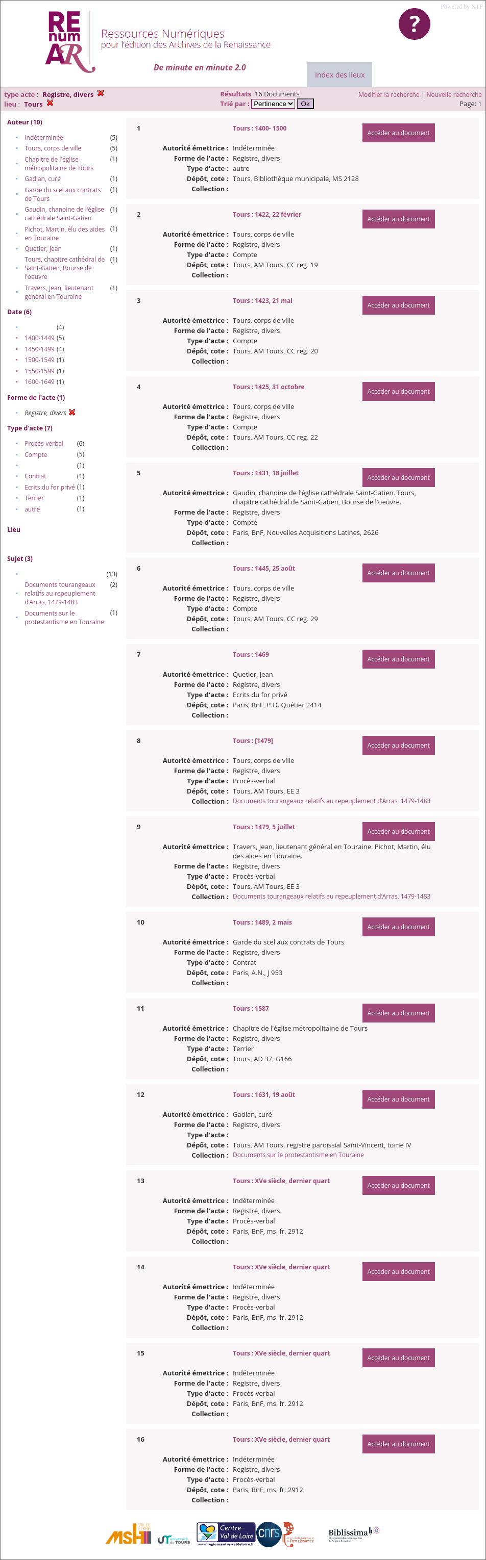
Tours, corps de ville (53, 148)
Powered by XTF (462, 6)
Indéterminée (44, 137)
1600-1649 (40, 381)
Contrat (35, 476)
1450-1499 (40, 349)
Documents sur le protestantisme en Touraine (64, 617)
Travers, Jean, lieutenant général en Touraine (59, 292)
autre (32, 509)
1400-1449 (40, 338)
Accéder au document (399, 133)
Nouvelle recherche (454, 94)
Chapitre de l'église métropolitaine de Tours (59, 163)
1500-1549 (40, 359)
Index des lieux (339, 75)
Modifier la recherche (388, 94)
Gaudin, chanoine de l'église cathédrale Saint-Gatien (64, 213)
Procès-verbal (44, 443)
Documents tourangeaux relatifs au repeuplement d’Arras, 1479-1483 (60, 593)
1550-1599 (40, 371)
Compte (36, 454)
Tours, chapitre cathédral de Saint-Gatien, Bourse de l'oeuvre (65, 268)
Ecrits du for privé (50, 487)
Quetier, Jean (43, 248)
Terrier (34, 498)
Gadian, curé (43, 178)
